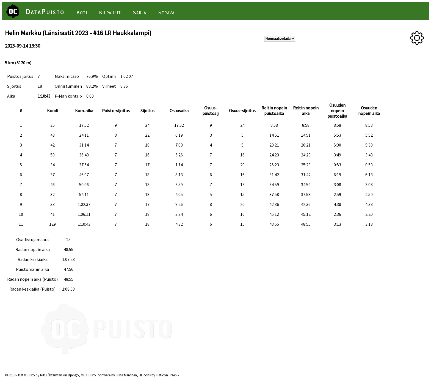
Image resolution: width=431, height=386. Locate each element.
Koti (81, 12)
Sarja (139, 12)
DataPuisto (45, 11)
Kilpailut (110, 12)
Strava (166, 12)
